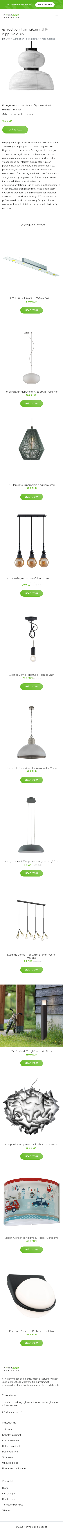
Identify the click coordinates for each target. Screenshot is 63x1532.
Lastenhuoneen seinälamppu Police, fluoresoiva (31, 1237)
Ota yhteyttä (9, 1493)
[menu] (57, 16)
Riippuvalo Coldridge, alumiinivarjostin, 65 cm (32, 768)
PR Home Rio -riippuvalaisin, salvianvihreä (32, 484)
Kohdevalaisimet (11, 1446)
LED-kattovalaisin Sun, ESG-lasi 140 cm (31, 298)
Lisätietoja (15, 129)
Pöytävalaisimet (10, 1451)
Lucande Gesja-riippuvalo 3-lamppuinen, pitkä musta (31, 580)
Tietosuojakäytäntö (12, 1504)
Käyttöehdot (9, 1499)
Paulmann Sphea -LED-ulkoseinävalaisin (31, 1331)
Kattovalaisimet (24, 105)
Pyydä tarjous (45, 4)
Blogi (5, 1488)
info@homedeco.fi (12, 1412)
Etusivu (6, 38)
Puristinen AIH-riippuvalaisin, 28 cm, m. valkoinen (31, 391)
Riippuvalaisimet (42, 105)
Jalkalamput (8, 1429)
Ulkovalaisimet (10, 1462)
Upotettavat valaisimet (14, 1468)
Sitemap (6, 1510)
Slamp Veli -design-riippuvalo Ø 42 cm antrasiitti (31, 1144)
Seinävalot (7, 1457)
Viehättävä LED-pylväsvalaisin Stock (31, 1051)
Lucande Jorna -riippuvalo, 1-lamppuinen (31, 674)
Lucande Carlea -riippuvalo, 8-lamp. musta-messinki (31, 956)
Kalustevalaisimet (11, 1434)
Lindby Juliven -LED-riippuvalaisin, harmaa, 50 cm (31, 861)
